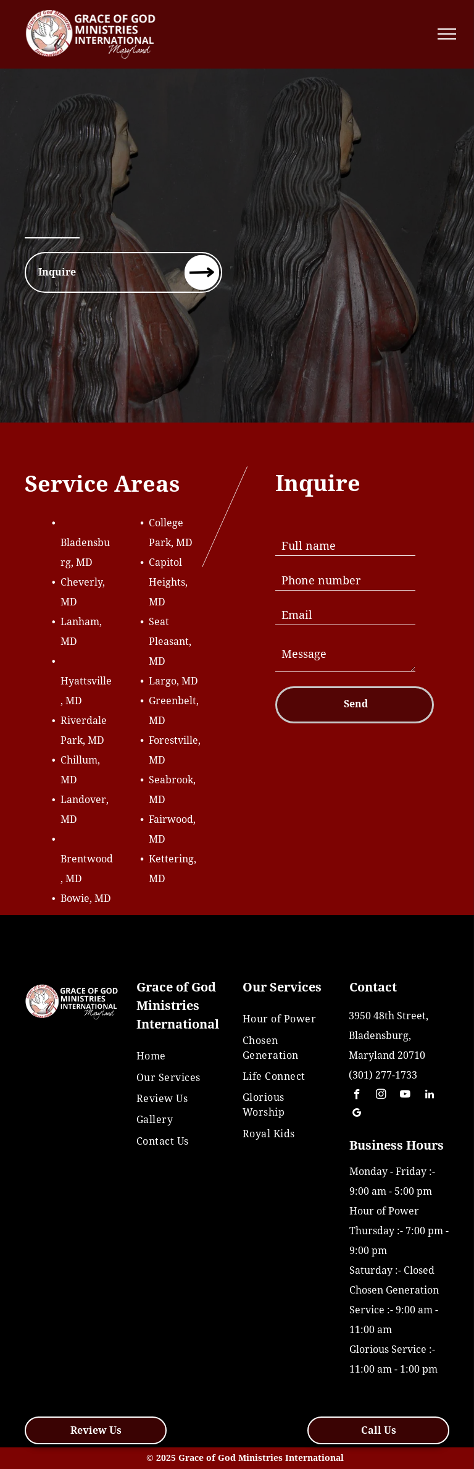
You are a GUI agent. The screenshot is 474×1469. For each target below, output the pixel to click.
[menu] (447, 34)
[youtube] (405, 1096)
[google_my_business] (357, 1114)
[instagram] (381, 1096)
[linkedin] (429, 1096)
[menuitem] (176, 1056)
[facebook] (357, 1096)
